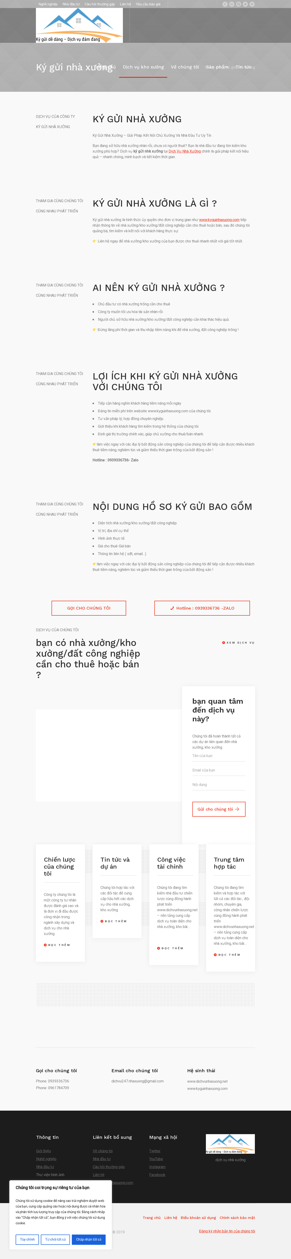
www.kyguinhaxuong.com (219, 220)
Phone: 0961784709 (52, 1088)
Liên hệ (98, 1175)
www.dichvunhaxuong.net (207, 1081)
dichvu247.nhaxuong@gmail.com (137, 1081)
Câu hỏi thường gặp (109, 1167)
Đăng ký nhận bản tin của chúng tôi (227, 1231)
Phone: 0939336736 (52, 1081)
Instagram (157, 1167)
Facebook (157, 1175)
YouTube (156, 1159)
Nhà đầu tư (45, 1167)
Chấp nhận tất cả (88, 1239)
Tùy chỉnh (27, 1239)
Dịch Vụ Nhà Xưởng (185, 151)
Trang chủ (152, 1217)
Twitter (154, 1151)
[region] (60, 1215)
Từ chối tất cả (55, 1239)
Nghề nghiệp (46, 1159)
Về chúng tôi (103, 1151)
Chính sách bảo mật (237, 1217)
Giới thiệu (43, 1151)
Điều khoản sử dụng (198, 1217)
